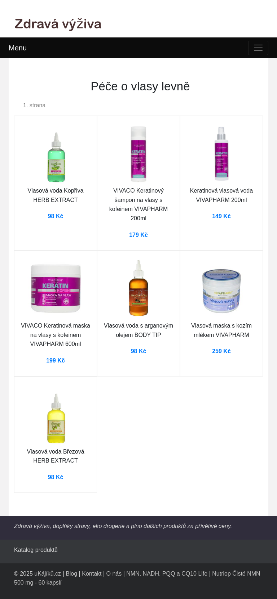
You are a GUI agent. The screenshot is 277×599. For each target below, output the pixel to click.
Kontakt (91, 574)
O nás (114, 574)
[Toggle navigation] (258, 48)
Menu (18, 48)
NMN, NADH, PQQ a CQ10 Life (166, 574)
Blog (71, 574)
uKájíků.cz (47, 574)
